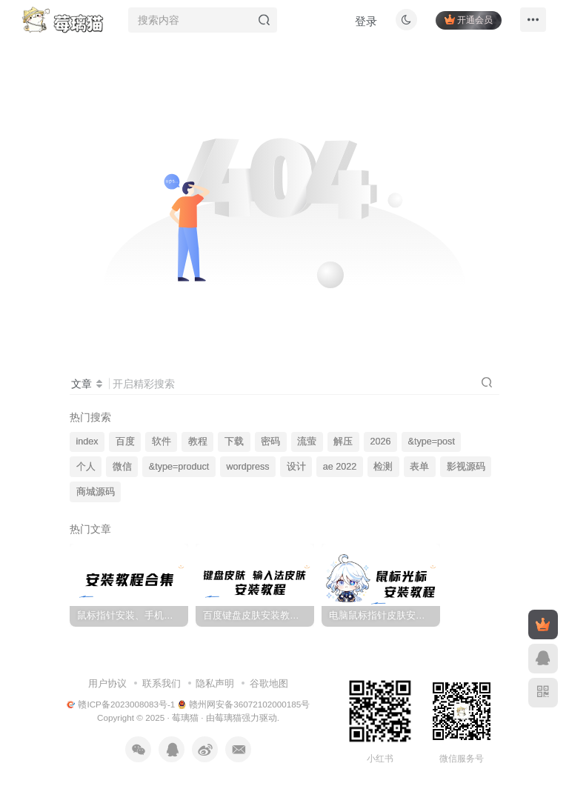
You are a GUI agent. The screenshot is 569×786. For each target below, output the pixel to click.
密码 (270, 441)
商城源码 (95, 492)
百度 (125, 441)
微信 (122, 467)
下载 (234, 441)
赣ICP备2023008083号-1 (121, 704)
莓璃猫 (185, 717)
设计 (296, 467)
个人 (86, 467)
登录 (358, 26)
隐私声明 (215, 683)
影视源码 (466, 467)
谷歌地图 (269, 683)
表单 (419, 467)
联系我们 (161, 683)
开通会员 (461, 24)
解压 (343, 441)
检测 (383, 467)
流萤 (306, 441)
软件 (161, 441)
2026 (380, 441)
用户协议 (107, 683)
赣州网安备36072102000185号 (244, 704)
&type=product (179, 467)
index (87, 441)
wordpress (247, 467)
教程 (197, 441)
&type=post (431, 441)
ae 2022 (340, 467)
